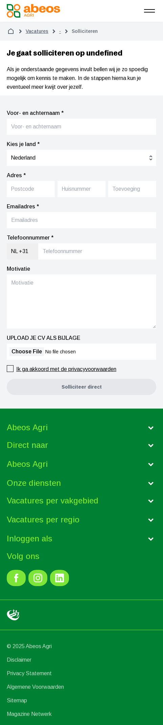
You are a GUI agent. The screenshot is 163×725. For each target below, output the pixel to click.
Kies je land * (23, 144)
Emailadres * (23, 206)
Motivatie (18, 269)
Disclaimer (19, 660)
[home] (11, 31)
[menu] (149, 11)
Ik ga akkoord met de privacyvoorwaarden (66, 369)
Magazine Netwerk (29, 714)
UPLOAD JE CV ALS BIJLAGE (43, 338)
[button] (81, 387)
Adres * (16, 175)
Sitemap (17, 700)
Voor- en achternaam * (35, 113)
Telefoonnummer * (30, 238)
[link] (16, 578)
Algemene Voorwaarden (35, 687)
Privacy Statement (29, 673)
